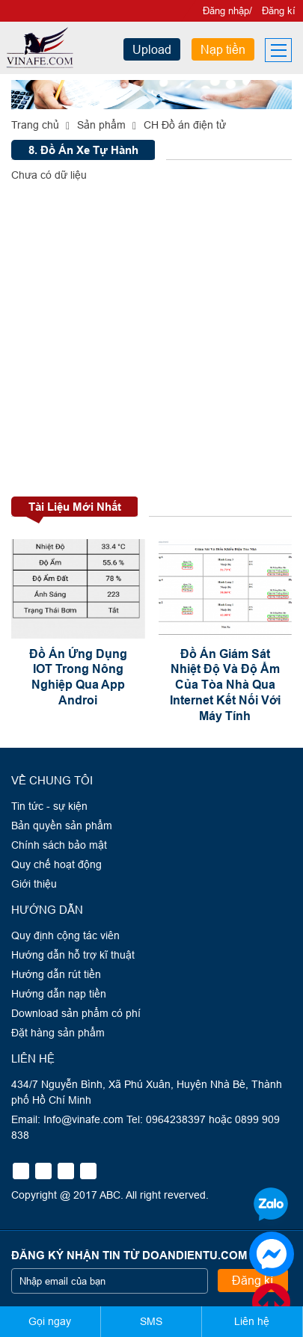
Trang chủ (35, 125)
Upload (151, 49)
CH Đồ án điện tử (185, 125)
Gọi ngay (49, 1321)
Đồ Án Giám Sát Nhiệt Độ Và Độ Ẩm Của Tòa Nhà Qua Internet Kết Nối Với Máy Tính (225, 685)
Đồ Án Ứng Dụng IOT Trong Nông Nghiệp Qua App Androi (78, 677)
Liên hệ (251, 1321)
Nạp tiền (223, 49)
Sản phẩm (101, 125)
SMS (151, 1321)
